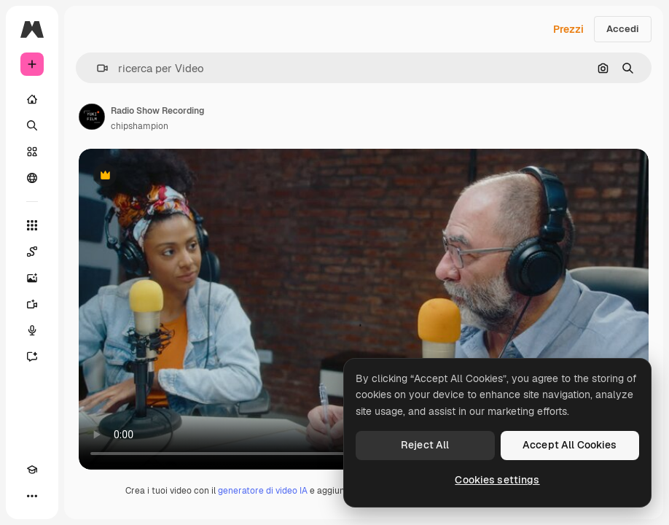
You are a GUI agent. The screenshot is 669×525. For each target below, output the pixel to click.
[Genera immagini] (32, 277)
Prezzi (568, 29)
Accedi (622, 29)
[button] (97, 68)
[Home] (32, 99)
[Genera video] (32, 304)
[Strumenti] (32, 225)
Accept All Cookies (570, 444)
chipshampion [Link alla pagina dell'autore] (139, 126)
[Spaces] (32, 251)
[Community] (32, 178)
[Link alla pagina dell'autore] (92, 117)
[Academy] (32, 469)
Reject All (425, 444)
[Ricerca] (32, 125)
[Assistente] (32, 356)
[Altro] (32, 496)
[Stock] (32, 151)
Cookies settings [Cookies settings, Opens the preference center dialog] (497, 479)
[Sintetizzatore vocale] (32, 330)
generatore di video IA (263, 491)
